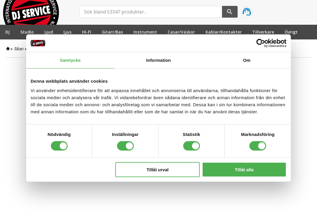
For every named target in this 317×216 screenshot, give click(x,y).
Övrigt (291, 32)
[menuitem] (7, 32)
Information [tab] (158, 60)
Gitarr (19, 48)
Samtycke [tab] (70, 60)
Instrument (145, 32)
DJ (7, 32)
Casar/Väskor (181, 32)
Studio (27, 32)
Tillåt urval (157, 169)
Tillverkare (263, 32)
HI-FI (86, 32)
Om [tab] (246, 60)
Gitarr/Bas (112, 32)
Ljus (67, 32)
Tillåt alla (244, 169)
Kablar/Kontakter (224, 32)
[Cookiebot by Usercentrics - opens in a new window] (260, 43)
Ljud (48, 32)
